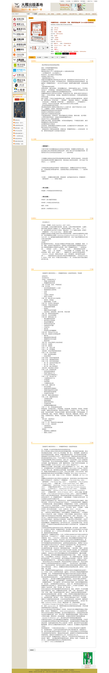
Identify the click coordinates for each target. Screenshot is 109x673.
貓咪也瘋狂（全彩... (19, 128)
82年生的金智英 (18, 130)
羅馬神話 (70, 51)
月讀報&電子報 (41, 14)
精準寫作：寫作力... (19, 122)
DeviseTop (78, 671)
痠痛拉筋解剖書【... (19, 133)
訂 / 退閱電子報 (75, 1)
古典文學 (65, 51)
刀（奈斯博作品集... (19, 136)
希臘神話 (57, 51)
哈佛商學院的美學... (19, 125)
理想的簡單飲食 (18, 138)
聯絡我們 (94, 14)
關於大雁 (88, 14)
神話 (61, 51)
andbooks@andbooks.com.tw (64, 671)
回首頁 (95, 1)
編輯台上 (81, 14)
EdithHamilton (83, 51)
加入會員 (68, 1)
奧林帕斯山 (76, 51)
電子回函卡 (83, 1)
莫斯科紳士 (17, 120)
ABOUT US (90, 1)
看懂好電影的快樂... (19, 141)
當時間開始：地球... (19, 143)
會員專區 (65, 14)
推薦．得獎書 (51, 14)
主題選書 (58, 14)
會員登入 (62, 1)
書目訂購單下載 (73, 14)
